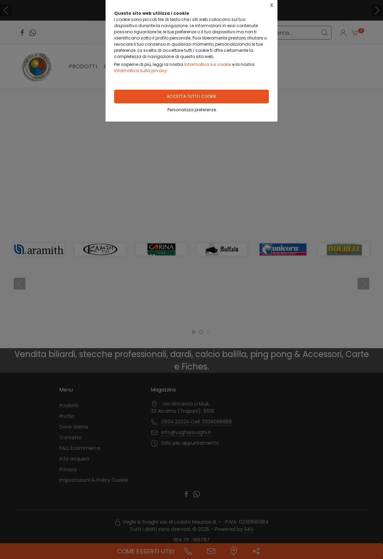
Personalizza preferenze (191, 110)
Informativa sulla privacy (140, 70)
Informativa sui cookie (207, 64)
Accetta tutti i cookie (191, 96)
